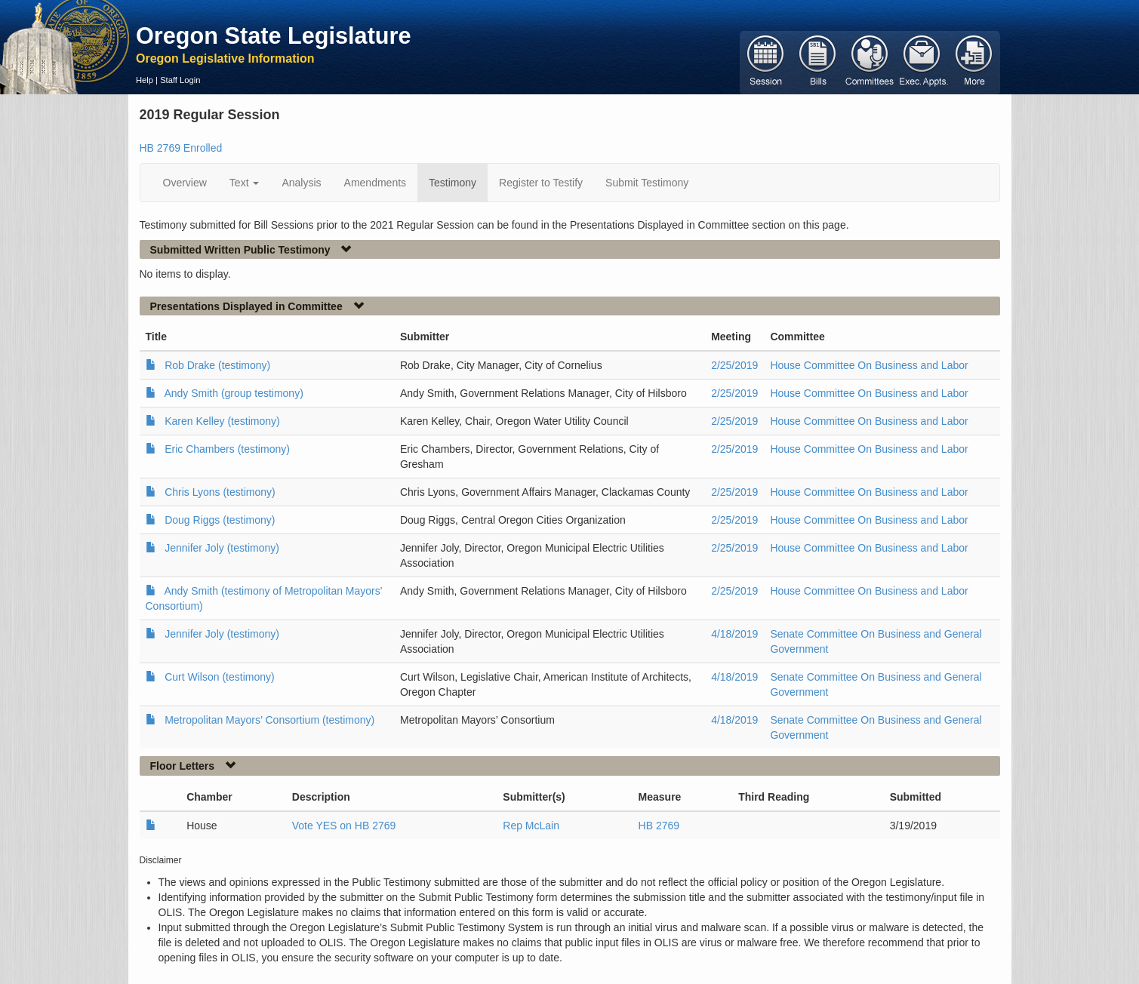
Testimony (452, 183)
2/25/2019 (734, 365)
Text (244, 183)
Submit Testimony (646, 183)
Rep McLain (531, 825)
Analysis (301, 183)
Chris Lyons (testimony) (220, 492)
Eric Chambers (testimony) (227, 449)
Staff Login (180, 80)
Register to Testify (541, 183)
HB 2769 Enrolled (181, 148)
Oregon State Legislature (273, 35)
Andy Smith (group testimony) (233, 393)
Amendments (375, 183)
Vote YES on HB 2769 (344, 825)
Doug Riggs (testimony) (220, 520)
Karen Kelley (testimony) (222, 421)
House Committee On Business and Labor (869, 365)
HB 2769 (659, 825)
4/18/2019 (734, 634)
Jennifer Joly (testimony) (222, 548)
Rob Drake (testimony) (217, 365)
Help (144, 80)
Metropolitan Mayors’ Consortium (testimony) (269, 720)
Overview (185, 183)
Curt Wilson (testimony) (219, 677)
